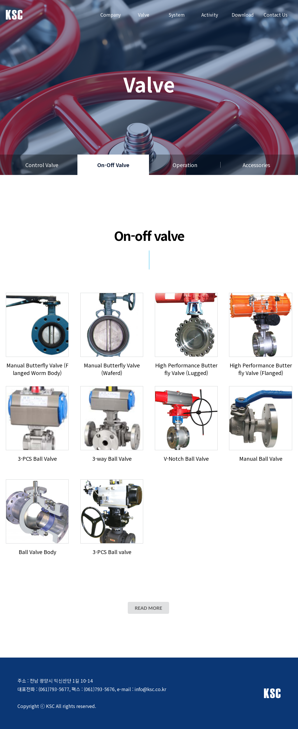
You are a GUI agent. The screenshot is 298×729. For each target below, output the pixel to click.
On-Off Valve (113, 165)
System (176, 14)
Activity (209, 14)
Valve (143, 14)
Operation (185, 165)
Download (243, 14)
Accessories (256, 165)
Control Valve (41, 165)
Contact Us (276, 14)
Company (110, 14)
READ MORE (148, 608)
